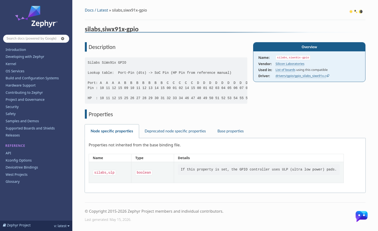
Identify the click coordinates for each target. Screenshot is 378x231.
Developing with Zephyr (25, 56)
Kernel (11, 63)
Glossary (13, 181)
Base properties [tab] (230, 131)
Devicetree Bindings (22, 167)
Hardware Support (20, 85)
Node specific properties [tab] (112, 131)
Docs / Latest (96, 10)
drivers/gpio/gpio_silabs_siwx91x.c (301, 76)
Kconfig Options (19, 160)
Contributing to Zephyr (24, 92)
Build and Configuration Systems (32, 78)
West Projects (16, 174)
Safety (11, 113)
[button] (63, 38)
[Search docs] (36, 39)
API (8, 153)
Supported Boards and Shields (30, 128)
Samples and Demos (22, 121)
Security (12, 106)
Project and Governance (25, 99)
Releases (13, 135)
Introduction (16, 49)
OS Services (15, 71)
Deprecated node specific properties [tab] (175, 131)
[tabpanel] (225, 165)
